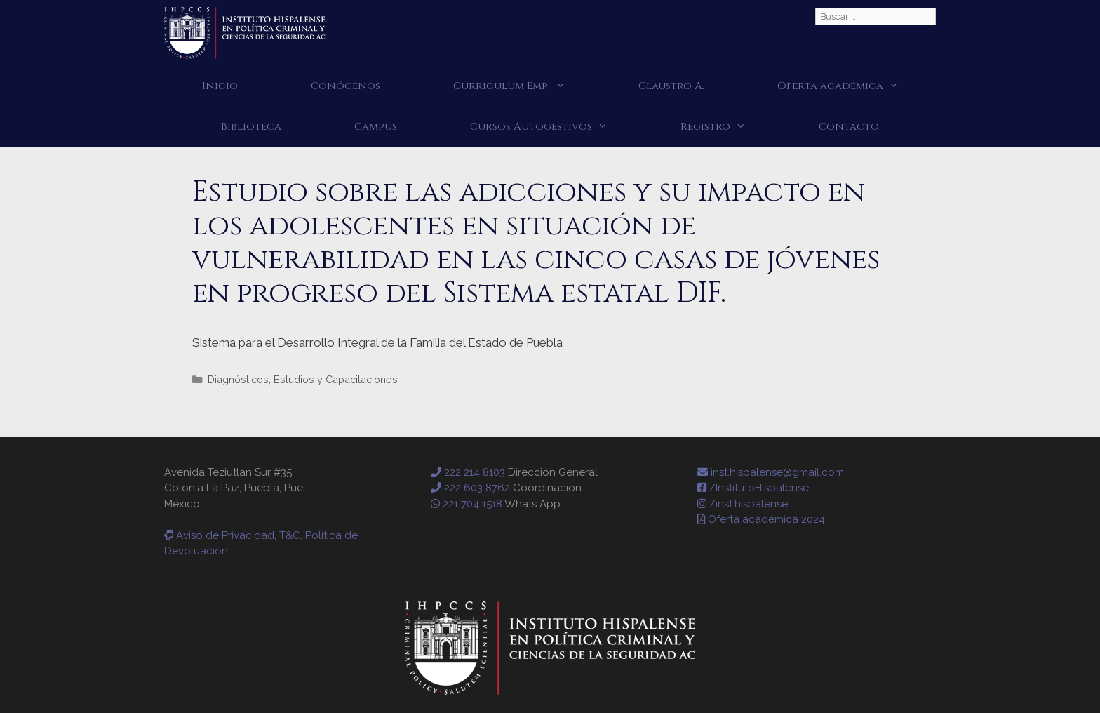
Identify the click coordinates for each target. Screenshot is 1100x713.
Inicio (220, 86)
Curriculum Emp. (527, 86)
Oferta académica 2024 (761, 519)
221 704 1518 (466, 504)
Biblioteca (251, 126)
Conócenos (345, 86)
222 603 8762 (470, 487)
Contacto (849, 126)
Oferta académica (856, 86)
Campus (375, 126)
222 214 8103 (468, 472)
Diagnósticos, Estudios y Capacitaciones (303, 379)
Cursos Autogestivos (557, 127)
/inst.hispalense (742, 504)
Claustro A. (671, 86)
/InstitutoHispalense (753, 487)
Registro (731, 127)
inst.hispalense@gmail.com (770, 472)
